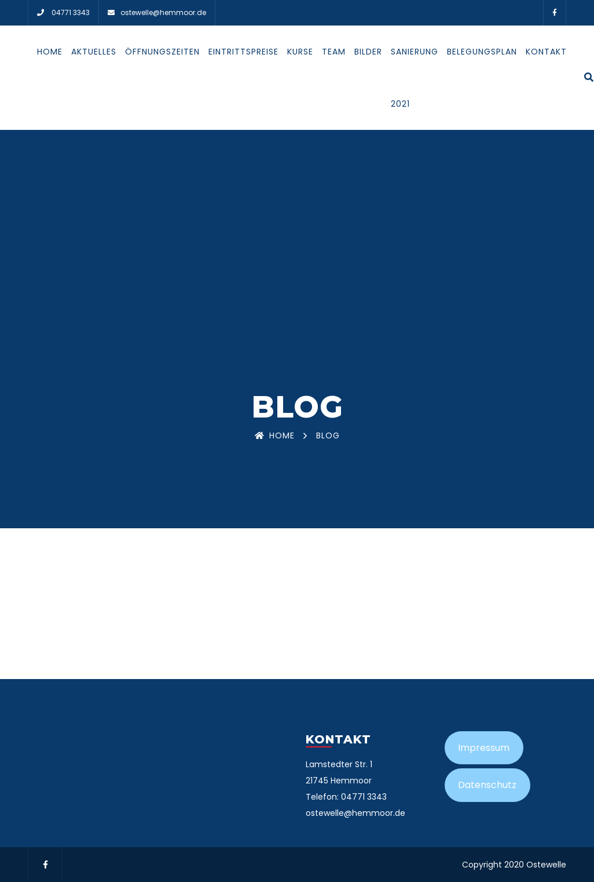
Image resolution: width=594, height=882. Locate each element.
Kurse (300, 51)
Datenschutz (487, 785)
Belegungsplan (482, 51)
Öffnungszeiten (162, 51)
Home (50, 51)
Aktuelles (93, 51)
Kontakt (546, 51)
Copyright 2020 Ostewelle (514, 864)
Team (334, 51)
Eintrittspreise (243, 51)
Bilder (368, 51)
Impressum (483, 747)
